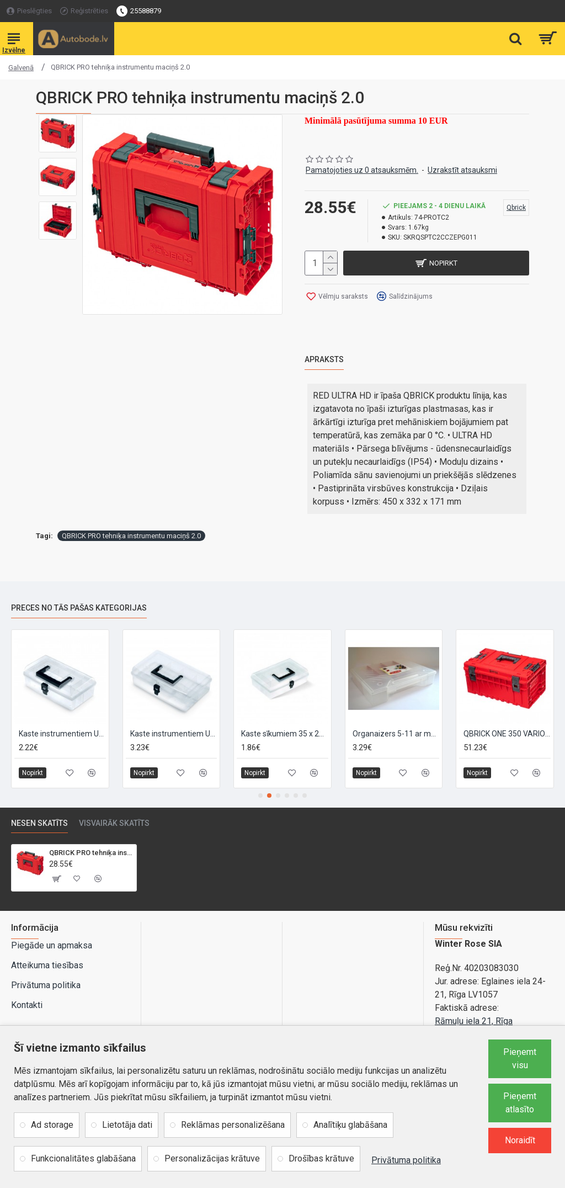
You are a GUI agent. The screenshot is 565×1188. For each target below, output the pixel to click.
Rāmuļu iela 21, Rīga (474, 1021)
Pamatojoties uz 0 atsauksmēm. (362, 170)
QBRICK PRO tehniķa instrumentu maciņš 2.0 (131, 536)
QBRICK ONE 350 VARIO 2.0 (507, 733)
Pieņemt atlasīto (519, 1103)
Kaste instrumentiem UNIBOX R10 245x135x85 (62, 733)
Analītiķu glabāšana (350, 1125)
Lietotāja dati (127, 1125)
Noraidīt (520, 1140)
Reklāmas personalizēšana (233, 1125)
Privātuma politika (406, 1160)
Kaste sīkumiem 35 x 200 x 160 (284, 733)
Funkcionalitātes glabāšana (83, 1158)
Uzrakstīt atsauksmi (462, 170)
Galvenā (21, 67)
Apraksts (324, 359)
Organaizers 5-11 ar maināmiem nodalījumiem (396, 733)
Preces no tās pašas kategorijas (79, 607)
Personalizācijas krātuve (212, 1158)
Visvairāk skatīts (114, 823)
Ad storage (52, 1125)
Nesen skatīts (39, 823)
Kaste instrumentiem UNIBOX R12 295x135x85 (173, 733)
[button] (260, 795)
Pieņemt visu (519, 1058)
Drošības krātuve (321, 1158)
